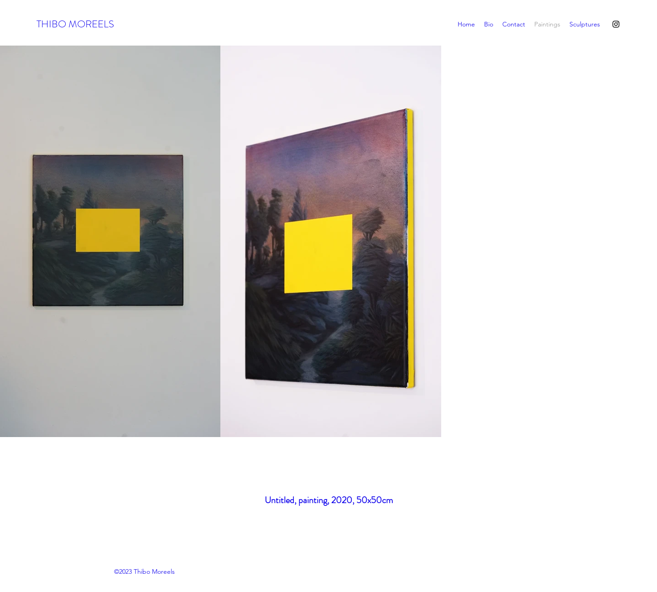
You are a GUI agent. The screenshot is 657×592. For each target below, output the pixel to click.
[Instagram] (615, 24)
